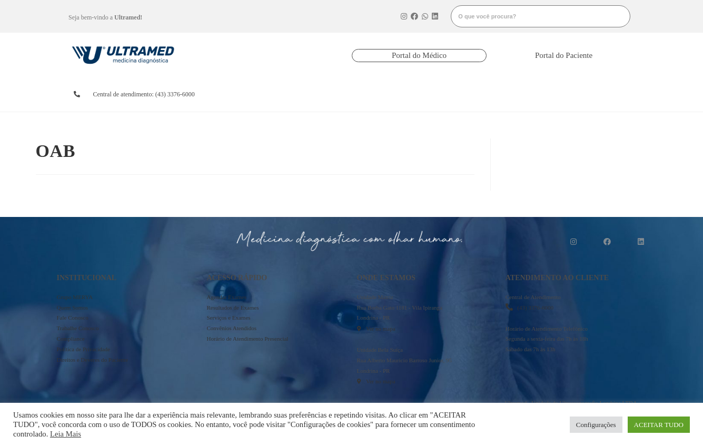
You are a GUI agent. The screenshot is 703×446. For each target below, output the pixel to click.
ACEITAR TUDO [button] (659, 425)
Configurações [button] (596, 425)
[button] (419, 55)
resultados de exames (318, 94)
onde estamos (519, 94)
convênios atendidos (387, 94)
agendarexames (252, 94)
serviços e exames (454, 94)
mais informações (592, 94)
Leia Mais (65, 434)
